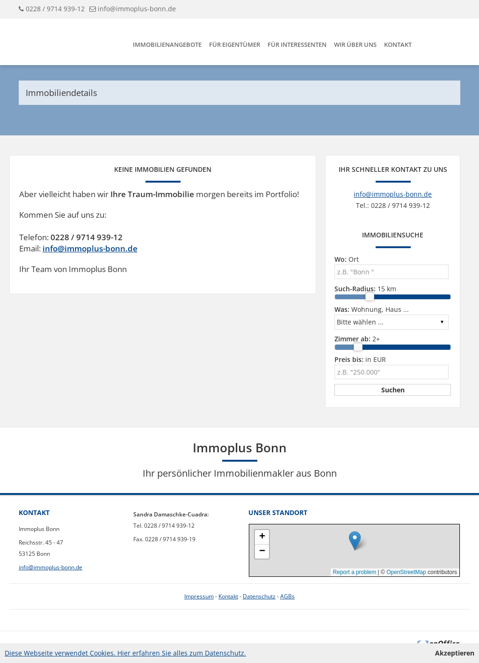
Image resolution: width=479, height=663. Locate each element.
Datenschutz (259, 596)
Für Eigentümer (234, 44)
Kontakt (398, 44)
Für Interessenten (297, 44)
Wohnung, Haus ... (371, 309)
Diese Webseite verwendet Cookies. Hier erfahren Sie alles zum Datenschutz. (125, 652)
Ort (346, 259)
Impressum (199, 596)
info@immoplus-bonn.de (137, 8)
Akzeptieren (454, 652)
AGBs (287, 596)
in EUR (360, 359)
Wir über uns (355, 44)
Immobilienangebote (167, 44)
